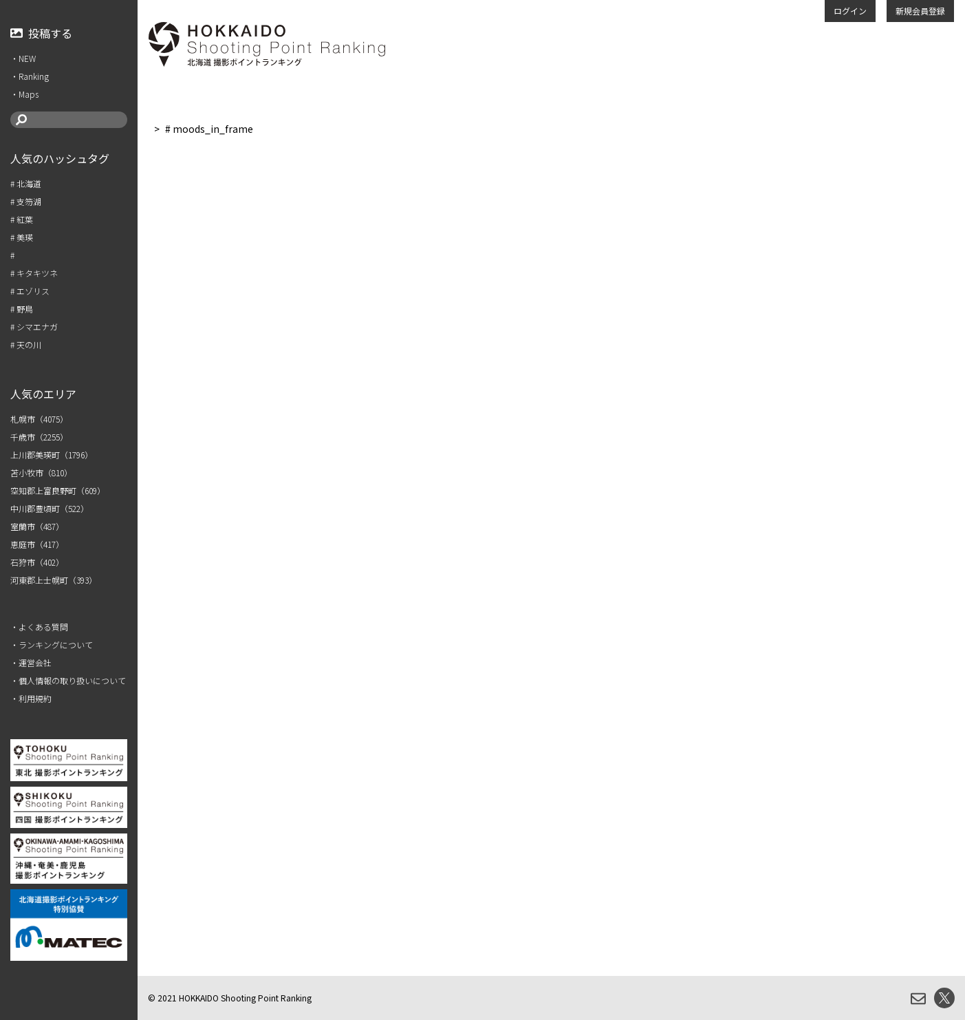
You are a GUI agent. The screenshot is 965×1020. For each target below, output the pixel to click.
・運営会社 (31, 662)
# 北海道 (25, 183)
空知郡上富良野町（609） (57, 490)
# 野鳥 (21, 309)
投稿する (41, 33)
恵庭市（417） (37, 544)
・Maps (24, 94)
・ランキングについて (51, 644)
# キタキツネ (34, 273)
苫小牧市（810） (41, 472)
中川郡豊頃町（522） (49, 508)
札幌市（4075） (39, 419)
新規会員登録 (920, 11)
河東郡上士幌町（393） (53, 580)
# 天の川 (25, 344)
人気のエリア (43, 393)
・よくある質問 (39, 627)
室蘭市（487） (37, 526)
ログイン (850, 11)
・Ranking (29, 76)
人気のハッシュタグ (59, 158)
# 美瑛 (21, 237)
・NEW (23, 58)
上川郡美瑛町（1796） (51, 454)
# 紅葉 (21, 219)
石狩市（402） (37, 562)
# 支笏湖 (25, 201)
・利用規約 (31, 698)
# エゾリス (30, 291)
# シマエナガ (34, 326)
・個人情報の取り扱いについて (68, 680)
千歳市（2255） (39, 437)
